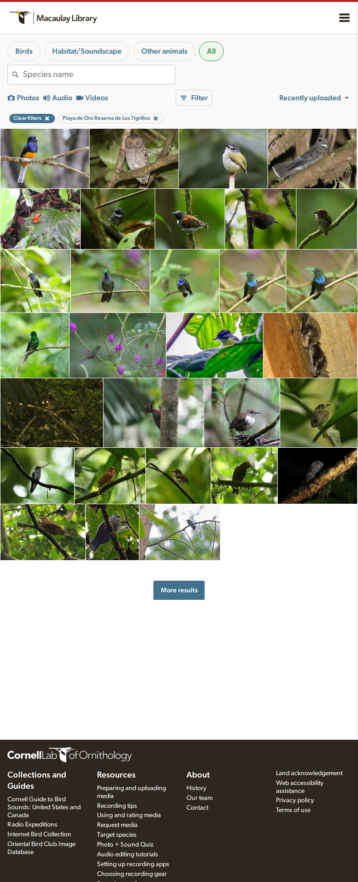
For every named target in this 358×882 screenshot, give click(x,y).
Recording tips (117, 806)
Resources (116, 775)
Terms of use (293, 810)
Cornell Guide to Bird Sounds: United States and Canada (44, 807)
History (196, 788)
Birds (24, 51)
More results (179, 590)
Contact (197, 808)
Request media (117, 825)
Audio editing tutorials (127, 854)
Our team (199, 798)
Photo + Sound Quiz (125, 844)
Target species (117, 835)
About (198, 775)
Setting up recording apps (133, 864)
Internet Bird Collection (39, 834)
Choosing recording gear (132, 874)
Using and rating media (129, 815)
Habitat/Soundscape (87, 51)
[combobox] (99, 74)
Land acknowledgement (309, 773)
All (211, 51)
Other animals (164, 51)
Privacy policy (295, 800)
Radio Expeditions (32, 824)
